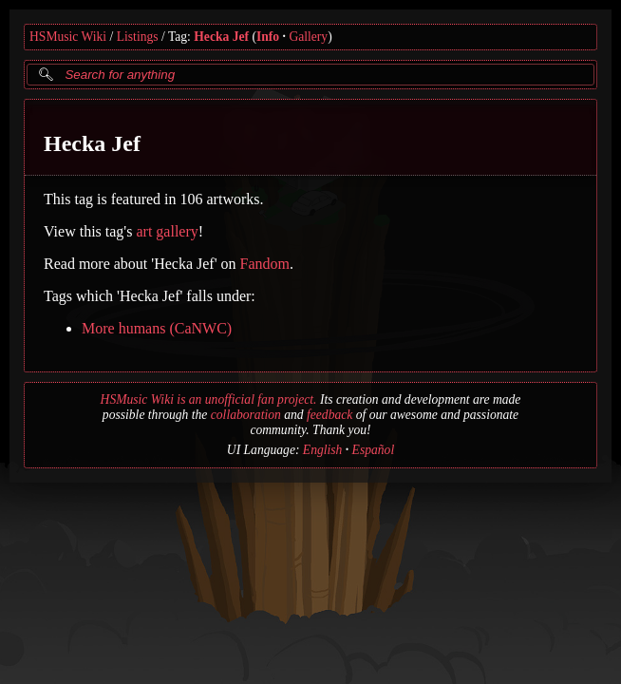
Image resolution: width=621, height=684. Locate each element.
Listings (138, 36)
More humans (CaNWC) (157, 328)
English (323, 450)
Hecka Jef (221, 36)
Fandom (265, 264)
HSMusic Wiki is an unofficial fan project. (209, 399)
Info (267, 36)
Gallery (308, 36)
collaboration (246, 415)
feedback (329, 415)
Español (373, 450)
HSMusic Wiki (67, 36)
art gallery (167, 231)
